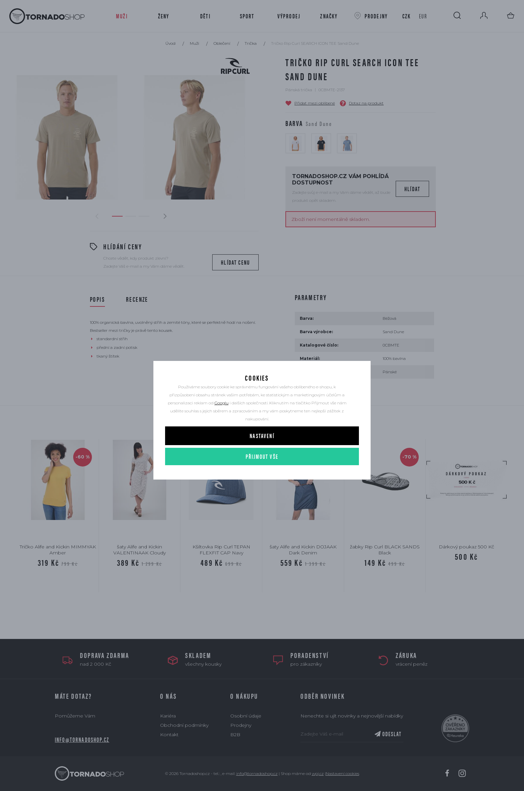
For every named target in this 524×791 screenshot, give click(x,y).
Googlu (222, 403)
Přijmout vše (262, 456)
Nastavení (262, 436)
